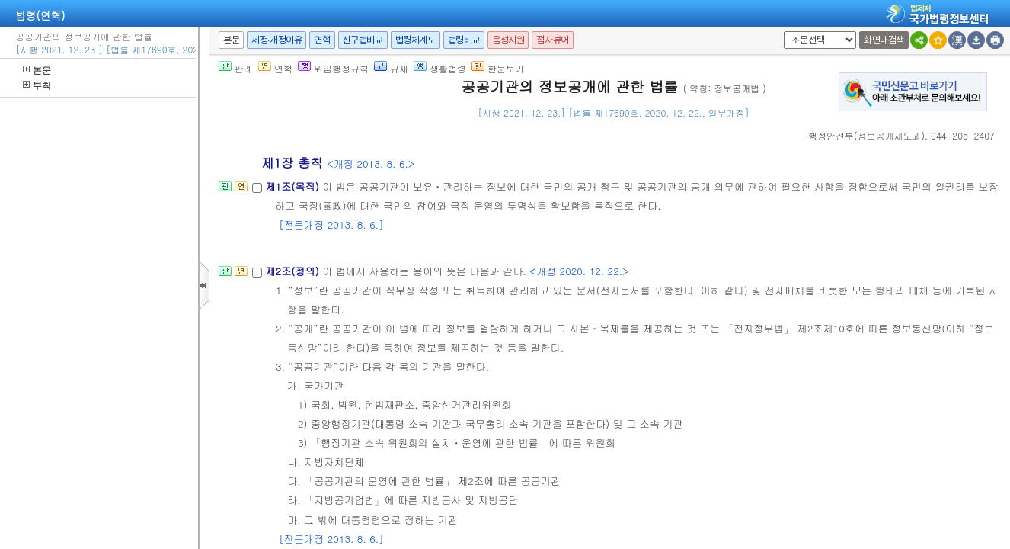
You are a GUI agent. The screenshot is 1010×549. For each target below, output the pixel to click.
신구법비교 (363, 40)
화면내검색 (884, 40)
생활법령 (440, 68)
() (866, 135)
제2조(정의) (293, 271)
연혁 (322, 40)
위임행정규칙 (333, 68)
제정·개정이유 (276, 40)
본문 (37, 69)
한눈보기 (497, 68)
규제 (391, 68)
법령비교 (464, 40)
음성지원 (508, 40)
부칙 (37, 85)
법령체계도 (415, 40)
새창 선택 (781, 31)
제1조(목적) (293, 186)
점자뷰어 (552, 40)
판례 (236, 68)
